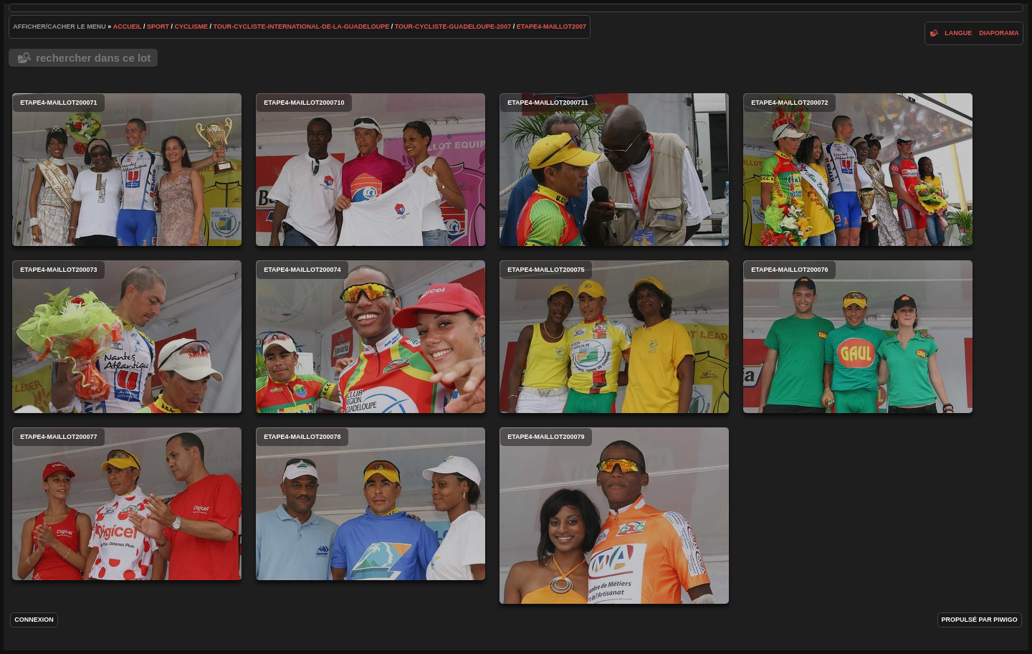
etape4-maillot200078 (370, 503)
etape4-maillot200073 (127, 336)
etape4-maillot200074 (370, 336)
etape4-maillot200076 (858, 336)
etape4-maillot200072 (858, 169)
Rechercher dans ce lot (93, 58)
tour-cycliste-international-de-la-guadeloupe (302, 26)
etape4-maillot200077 (127, 503)
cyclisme (192, 26)
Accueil (127, 26)
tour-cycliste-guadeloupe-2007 (453, 26)
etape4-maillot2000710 (370, 169)
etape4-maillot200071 (127, 169)
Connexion (34, 619)
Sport (158, 26)
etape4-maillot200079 (614, 515)
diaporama (999, 33)
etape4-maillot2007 (551, 26)
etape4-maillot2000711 (614, 169)
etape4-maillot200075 (614, 336)
